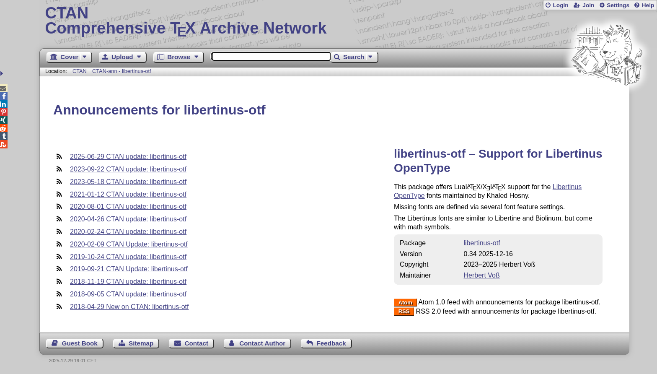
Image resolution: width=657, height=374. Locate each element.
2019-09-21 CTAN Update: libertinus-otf (129, 269)
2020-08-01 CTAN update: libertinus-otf (128, 206)
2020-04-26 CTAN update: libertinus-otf (128, 219)
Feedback (331, 343)
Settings (618, 5)
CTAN (79, 71)
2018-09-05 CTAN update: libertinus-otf (128, 294)
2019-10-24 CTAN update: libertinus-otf (128, 256)
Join (588, 5)
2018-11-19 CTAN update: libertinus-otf (128, 281)
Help (648, 5)
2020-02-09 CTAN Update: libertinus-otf (129, 244)
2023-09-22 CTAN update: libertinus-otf (128, 169)
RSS (404, 312)
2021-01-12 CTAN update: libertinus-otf (128, 194)
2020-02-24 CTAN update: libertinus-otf (128, 231)
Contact (197, 343)
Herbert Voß (481, 275)
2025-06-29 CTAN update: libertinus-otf (128, 156)
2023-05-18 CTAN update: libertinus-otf (128, 181)
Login (560, 5)
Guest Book (80, 343)
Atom (405, 302)
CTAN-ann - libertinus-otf (121, 71)
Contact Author (262, 343)
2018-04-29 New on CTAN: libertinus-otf (129, 306)
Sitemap (141, 343)
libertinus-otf (481, 243)
